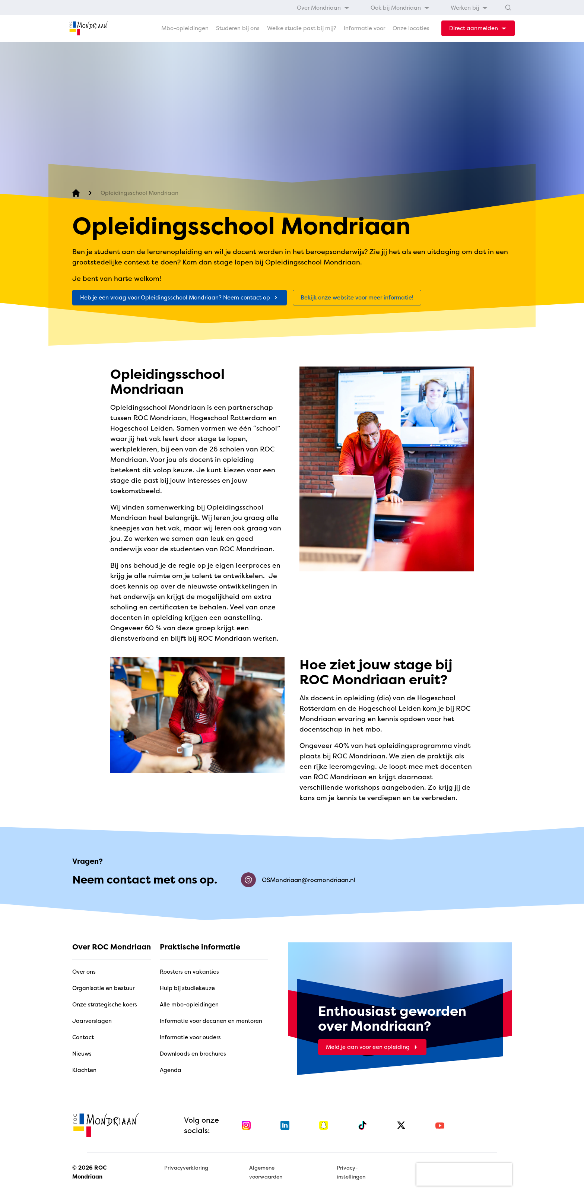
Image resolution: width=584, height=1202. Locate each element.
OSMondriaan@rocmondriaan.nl (298, 879)
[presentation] (464, 1174)
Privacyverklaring (186, 1167)
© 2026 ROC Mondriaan (89, 1172)
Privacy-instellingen (351, 1172)
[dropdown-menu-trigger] (478, 28)
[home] (88, 28)
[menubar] (392, 7)
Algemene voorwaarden (265, 1172)
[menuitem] (323, 7)
